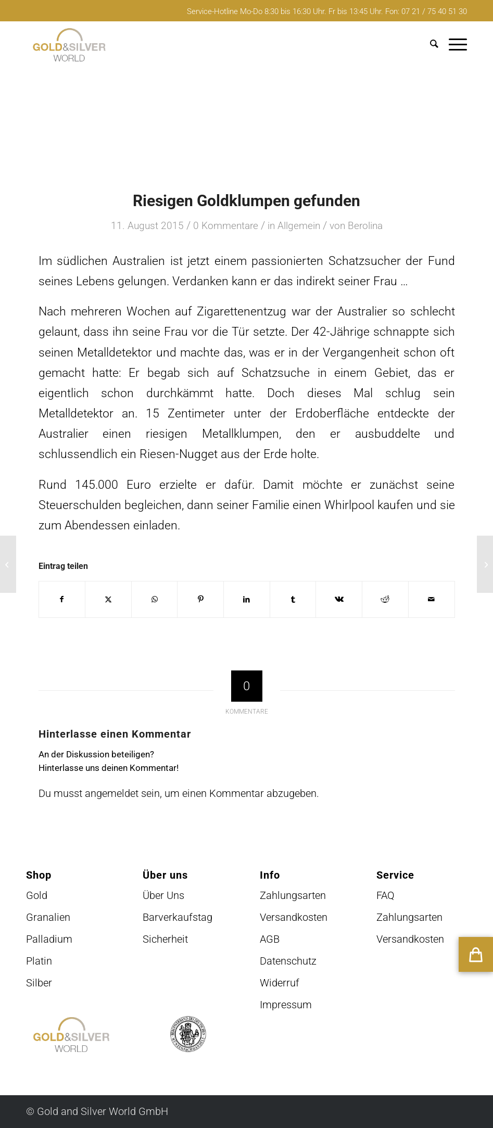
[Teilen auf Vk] (339, 599)
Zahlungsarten (293, 895)
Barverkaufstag (177, 917)
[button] (476, 954)
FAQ (385, 895)
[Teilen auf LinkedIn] (247, 599)
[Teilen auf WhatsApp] (155, 599)
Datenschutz (288, 961)
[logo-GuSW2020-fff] (69, 44)
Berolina (365, 226)
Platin (39, 961)
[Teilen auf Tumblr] (293, 599)
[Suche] (429, 44)
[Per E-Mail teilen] (431, 599)
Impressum (286, 1004)
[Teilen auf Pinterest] (200, 599)
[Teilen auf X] (108, 599)
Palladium (49, 939)
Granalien (48, 917)
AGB (270, 939)
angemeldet (111, 793)
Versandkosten (293, 917)
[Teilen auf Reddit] (385, 599)
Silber (39, 983)
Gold (36, 895)
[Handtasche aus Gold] (485, 564)
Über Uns (163, 895)
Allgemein (298, 226)
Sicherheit (165, 939)
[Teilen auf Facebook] (62, 599)
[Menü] (452, 44)
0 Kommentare (225, 226)
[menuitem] (429, 44)
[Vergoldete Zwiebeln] (8, 564)
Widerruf (279, 983)
